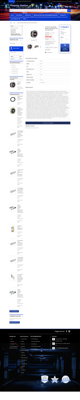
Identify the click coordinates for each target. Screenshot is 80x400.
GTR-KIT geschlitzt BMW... (19, 91)
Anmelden (69, 1)
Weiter (40, 47)
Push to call (12, 1)
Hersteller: (47, 34)
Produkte (63, 15)
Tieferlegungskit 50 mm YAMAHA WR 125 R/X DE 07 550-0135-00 (20, 251)
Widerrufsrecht (15, 79)
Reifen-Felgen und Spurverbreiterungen (45, 15)
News (24, 18)
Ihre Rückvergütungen (35, 350)
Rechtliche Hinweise (22, 375)
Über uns (13, 73)
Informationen (15, 71)
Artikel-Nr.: (47, 32)
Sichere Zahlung (15, 77)
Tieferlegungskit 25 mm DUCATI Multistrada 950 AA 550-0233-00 (20, 268)
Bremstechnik (14, 28)
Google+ (55, 47)
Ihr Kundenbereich (35, 345)
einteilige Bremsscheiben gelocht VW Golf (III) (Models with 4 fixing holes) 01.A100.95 (20, 120)
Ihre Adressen (34, 352)
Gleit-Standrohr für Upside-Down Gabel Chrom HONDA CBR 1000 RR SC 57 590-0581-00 (20, 287)
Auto (12, 15)
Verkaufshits (14, 103)
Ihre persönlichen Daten (36, 354)
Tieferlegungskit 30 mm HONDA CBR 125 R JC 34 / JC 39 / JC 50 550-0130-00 (20, 199)
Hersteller (14, 39)
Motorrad (19, 15)
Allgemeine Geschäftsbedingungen (24, 358)
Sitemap (22, 381)
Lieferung (14, 75)
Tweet (47, 47)
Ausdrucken (49, 52)
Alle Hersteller (15, 18)
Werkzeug (28, 15)
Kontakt (22, 350)
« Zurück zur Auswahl (48, 123)
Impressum (23, 378)
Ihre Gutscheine (34, 357)
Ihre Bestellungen (34, 347)
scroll (76, 396)
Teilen (50, 47)
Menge (62, 37)
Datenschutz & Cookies (23, 369)
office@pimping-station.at (63, 356)
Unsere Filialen (15, 81)
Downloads (23, 363)
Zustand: (47, 38)
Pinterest (47, 49)
